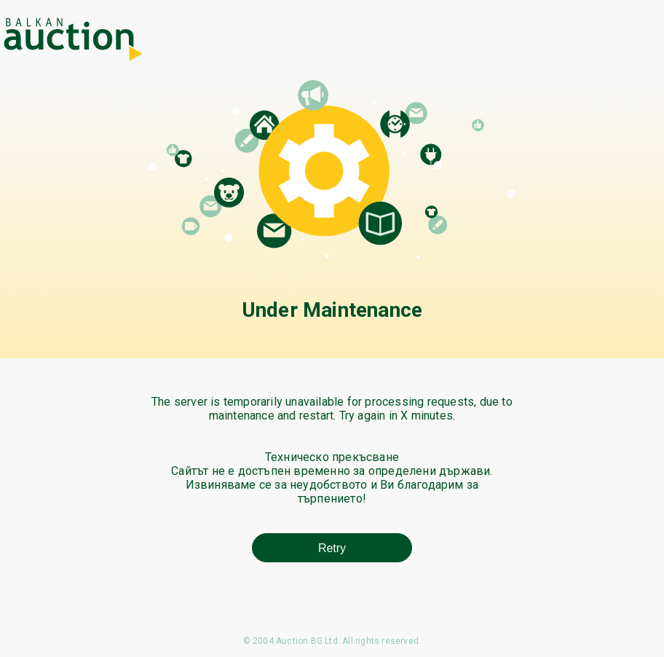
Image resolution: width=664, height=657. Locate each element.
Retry (332, 548)
